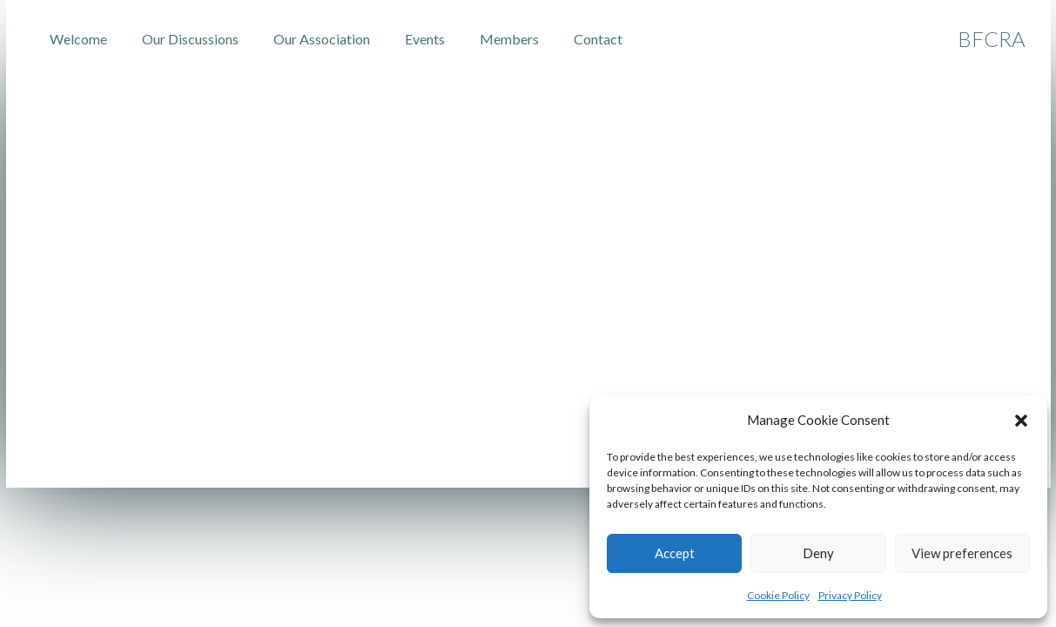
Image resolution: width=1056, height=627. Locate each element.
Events (425, 38)
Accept (675, 553)
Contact (598, 38)
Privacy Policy (850, 595)
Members (509, 38)
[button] (1021, 420)
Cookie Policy (778, 595)
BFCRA (991, 38)
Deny (818, 553)
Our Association (321, 38)
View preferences (961, 553)
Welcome (78, 38)
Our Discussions (190, 38)
